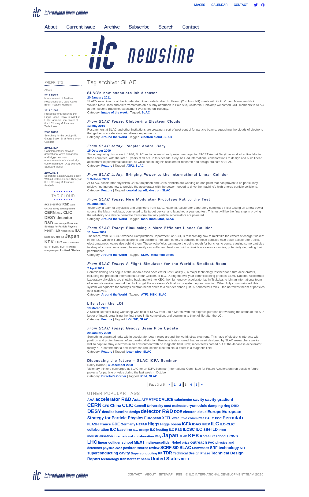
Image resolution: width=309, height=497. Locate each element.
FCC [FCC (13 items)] (218, 418)
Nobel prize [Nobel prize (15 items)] (180, 442)
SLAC (146, 112)
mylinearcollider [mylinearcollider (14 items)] (158, 442)
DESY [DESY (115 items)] (50, 217)
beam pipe (134, 351)
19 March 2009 (97, 308)
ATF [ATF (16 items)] (144, 400)
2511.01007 (51, 110)
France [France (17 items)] (105, 424)
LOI (129, 319)
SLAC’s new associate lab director (122, 93)
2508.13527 (51, 147)
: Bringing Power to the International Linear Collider (157, 174)
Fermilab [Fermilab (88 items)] (52, 230)
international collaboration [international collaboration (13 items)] (134, 436)
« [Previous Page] (169, 384)
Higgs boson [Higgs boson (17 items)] (170, 424)
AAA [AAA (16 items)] (90, 400)
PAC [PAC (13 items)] (211, 442)
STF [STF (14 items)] (243, 448)
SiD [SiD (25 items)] (175, 448)
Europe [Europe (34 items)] (62, 223)
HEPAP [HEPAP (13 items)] (141, 424)
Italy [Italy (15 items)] (158, 436)
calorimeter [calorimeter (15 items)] (183, 400)
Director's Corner (113, 376)
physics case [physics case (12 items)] (112, 448)
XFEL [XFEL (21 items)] (185, 459)
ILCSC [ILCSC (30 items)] (48, 237)
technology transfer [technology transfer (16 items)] (116, 459)
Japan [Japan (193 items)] (72, 236)
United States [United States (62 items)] (70, 250)
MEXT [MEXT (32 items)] (66, 242)
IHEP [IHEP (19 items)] (206, 424)
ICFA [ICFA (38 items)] (71, 231)
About (51, 26)
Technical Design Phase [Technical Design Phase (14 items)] (191, 453)
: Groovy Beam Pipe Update (132, 328)
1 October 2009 (98, 179)
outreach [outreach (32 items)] (74, 242)
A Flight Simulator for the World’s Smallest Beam (156, 264)
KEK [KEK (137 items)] (49, 241)
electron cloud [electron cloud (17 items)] (195, 412)
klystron (154, 190)
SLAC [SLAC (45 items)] (55, 246)
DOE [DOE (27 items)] (56, 224)
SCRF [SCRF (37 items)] (48, 246)
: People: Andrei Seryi (127, 146)
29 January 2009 (99, 333)
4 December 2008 (120, 365)
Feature (106, 165)
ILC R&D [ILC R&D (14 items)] (175, 429)
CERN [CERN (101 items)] (50, 212)
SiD (135, 319)
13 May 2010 (96, 126)
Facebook (263, 5)
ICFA (143, 376)
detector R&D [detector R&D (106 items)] (157, 411)
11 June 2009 (96, 232)
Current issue (80, 26)
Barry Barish (96, 365)
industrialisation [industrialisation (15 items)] (100, 436)
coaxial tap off (137, 190)
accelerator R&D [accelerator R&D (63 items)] (57, 204)
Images (199, 5)
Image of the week (114, 112)
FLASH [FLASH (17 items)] (93, 424)
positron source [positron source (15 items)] (135, 448)
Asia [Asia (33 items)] (72, 205)
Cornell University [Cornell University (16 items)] (148, 406)
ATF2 (130, 165)
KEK (153, 294)
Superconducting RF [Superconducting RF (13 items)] (146, 453)
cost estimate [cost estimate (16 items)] (175, 406)
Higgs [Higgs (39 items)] (64, 231)
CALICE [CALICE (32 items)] (48, 209)
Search (165, 26)
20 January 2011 (99, 97)
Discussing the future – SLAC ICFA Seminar (132, 360)
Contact (241, 5)
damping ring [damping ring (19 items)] (219, 406)
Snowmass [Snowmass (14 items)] (200, 448)
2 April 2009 (95, 268)
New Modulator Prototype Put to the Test (149, 199)
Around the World (114, 137)
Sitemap (166, 474)
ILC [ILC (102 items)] (78, 230)
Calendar (219, 5)
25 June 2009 (96, 204)
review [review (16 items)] (154, 448)
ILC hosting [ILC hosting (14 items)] (159, 429)
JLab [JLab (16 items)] (183, 436)
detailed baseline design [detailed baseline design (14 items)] (121, 412)
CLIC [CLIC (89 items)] (67, 213)
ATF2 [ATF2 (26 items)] (153, 399)
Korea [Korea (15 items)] (204, 436)
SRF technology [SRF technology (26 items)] (224, 448)
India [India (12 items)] (222, 429)
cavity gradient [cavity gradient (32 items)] (67, 209)
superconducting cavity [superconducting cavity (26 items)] (108, 453)
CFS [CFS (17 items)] (105, 406)
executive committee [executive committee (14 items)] (188, 418)
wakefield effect (162, 254)
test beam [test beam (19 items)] (141, 459)
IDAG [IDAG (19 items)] (196, 424)
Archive (112, 26)
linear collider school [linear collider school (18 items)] (115, 442)
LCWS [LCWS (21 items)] (232, 436)
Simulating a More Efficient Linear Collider (149, 228)
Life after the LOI (105, 303)
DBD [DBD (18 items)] (235, 406)
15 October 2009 (99, 150)
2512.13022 (51, 95)
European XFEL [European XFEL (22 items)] (157, 418)
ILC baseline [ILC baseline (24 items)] (121, 429)
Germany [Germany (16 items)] (128, 424)
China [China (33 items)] (59, 213)
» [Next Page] (202, 384)
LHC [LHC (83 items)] (58, 242)
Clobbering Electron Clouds (134, 121)
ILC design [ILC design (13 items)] (141, 429)
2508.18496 (51, 132)
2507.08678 (51, 172)
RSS (179, 474)
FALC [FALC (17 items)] (209, 418)
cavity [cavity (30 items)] (56, 209)
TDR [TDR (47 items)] (62, 246)
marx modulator (152, 219)
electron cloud (151, 137)
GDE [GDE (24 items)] (116, 424)
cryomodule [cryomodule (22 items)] (196, 406)
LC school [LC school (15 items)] (218, 436)
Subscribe (139, 26)
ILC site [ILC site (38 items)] (55, 237)
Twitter (256, 5)
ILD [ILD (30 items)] (62, 237)
